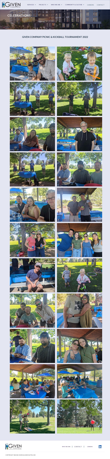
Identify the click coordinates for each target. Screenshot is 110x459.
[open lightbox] (31, 63)
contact (100, 5)
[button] (31, 4)
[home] (12, 4)
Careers (90, 5)
